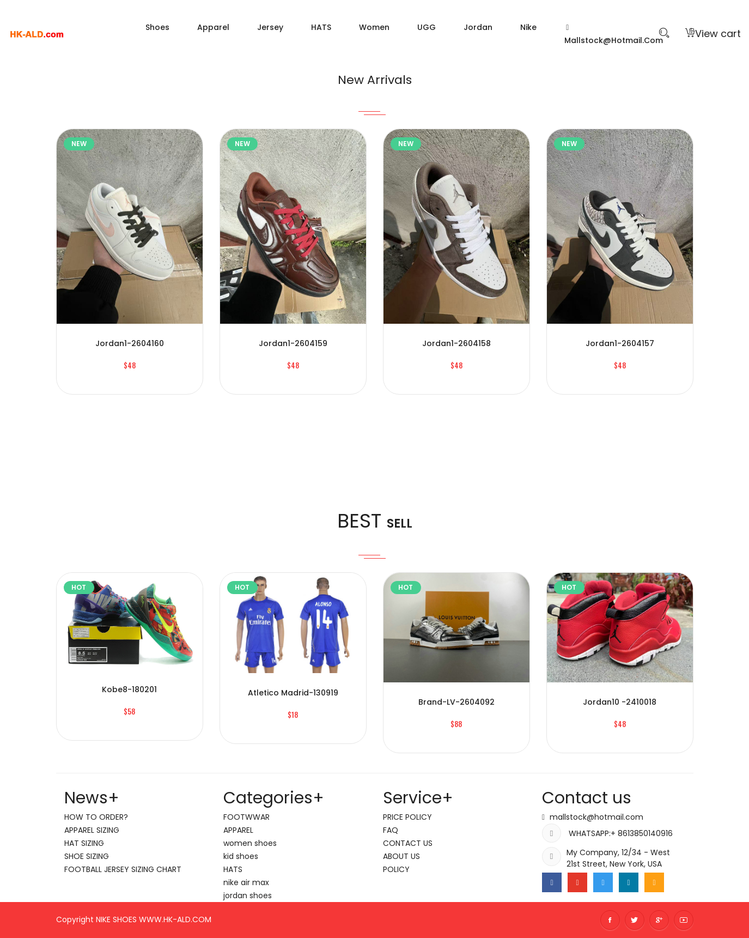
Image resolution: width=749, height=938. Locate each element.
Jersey (270, 27)
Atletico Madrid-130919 (293, 692)
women (374, 27)
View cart (713, 33)
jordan (478, 27)
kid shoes (240, 856)
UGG (426, 27)
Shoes (157, 27)
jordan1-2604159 (293, 343)
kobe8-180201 (129, 689)
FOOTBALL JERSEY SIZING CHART (122, 869)
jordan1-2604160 (129, 343)
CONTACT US (408, 843)
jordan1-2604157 (620, 343)
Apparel (213, 27)
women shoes (250, 843)
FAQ (390, 830)
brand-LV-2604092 (456, 702)
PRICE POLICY (407, 817)
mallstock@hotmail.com (613, 35)
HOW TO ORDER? (96, 817)
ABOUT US (401, 856)
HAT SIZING (84, 843)
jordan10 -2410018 (619, 702)
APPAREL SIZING (91, 830)
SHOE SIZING (86, 856)
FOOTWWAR (246, 817)
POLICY (396, 869)
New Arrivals (374, 77)
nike (528, 27)
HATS (321, 27)
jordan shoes (247, 895)
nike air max (246, 882)
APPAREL (238, 830)
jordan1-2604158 (456, 343)
